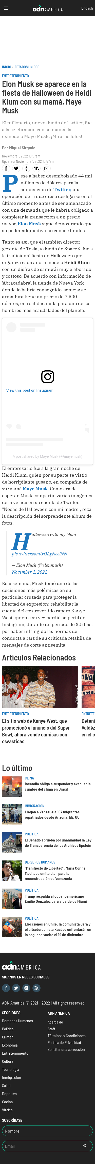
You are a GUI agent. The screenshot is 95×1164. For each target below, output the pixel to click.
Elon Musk (29, 224)
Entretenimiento (15, 76)
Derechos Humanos (40, 862)
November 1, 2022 (29, 572)
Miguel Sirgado (22, 147)
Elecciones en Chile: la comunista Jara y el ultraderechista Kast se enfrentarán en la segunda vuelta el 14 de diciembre (58, 929)
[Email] (39, 1146)
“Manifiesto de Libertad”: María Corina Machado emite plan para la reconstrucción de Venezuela (55, 873)
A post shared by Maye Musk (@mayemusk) (47, 456)
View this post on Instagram (29, 390)
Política (32, 834)
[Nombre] (47, 1131)
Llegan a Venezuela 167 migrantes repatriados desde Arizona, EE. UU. (53, 814)
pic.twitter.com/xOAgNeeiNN (39, 554)
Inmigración (34, 806)
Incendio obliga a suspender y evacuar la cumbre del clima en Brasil (58, 786)
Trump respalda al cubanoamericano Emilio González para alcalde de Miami (56, 899)
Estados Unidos (27, 67)
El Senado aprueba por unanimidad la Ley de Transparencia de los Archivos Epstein (58, 842)
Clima (29, 778)
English (87, 8)
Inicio (6, 67)
